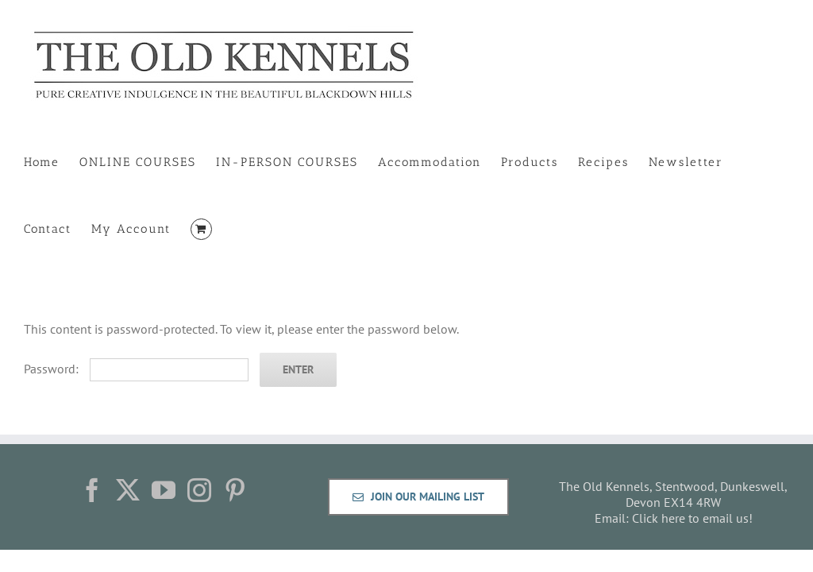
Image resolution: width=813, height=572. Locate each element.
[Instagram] (199, 490)
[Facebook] (92, 490)
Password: (136, 369)
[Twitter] (128, 490)
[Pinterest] (235, 490)
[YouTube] (163, 490)
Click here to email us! (692, 518)
